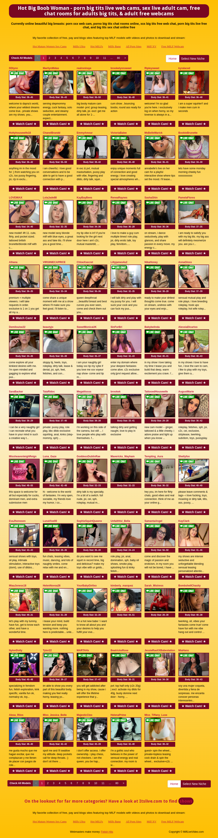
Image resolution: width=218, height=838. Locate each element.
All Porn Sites (133, 46)
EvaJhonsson (17, 521)
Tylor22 (47, 650)
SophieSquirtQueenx (89, 521)
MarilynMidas (51, 68)
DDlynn (13, 68)
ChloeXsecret (85, 262)
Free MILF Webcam (172, 46)
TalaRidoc (49, 391)
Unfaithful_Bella (120, 521)
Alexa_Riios (16, 715)
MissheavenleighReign (22, 456)
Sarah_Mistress (154, 585)
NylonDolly (15, 650)
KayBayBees (84, 197)
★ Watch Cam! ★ (24, 124)
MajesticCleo (84, 715)
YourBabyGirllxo (87, 585)
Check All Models (21, 57)
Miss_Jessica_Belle (55, 715)
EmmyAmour (85, 132)
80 (118, 57)
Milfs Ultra (79, 46)
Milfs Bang (114, 46)
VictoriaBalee (118, 132)
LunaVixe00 (50, 521)
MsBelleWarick (153, 132)
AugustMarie (186, 391)
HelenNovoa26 (51, 585)
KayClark (183, 521)
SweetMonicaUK (86, 327)
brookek (115, 391)
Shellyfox (184, 456)
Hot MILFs (96, 46)
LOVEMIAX (15, 197)
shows (185, 801)
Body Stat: (24, 97)
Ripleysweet (152, 68)
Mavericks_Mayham (122, 456)
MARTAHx (83, 650)
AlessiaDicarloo (188, 327)
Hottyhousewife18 (20, 132)
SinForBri (116, 327)
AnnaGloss (185, 262)
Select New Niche (194, 58)
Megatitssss (84, 391)
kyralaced (184, 68)
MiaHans (183, 650)
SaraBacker (16, 391)
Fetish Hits (107, 831)
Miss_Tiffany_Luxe (156, 715)
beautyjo (48, 327)
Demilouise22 (17, 327)
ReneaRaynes (118, 197)
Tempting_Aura (154, 456)
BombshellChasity (189, 585)
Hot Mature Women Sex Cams (50, 46)
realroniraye (84, 68)
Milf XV (151, 46)
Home (172, 58)
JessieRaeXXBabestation (160, 650)
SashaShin (151, 197)
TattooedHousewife (156, 391)
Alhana (13, 262)
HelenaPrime (118, 715)
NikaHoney (151, 262)
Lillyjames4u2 (118, 262)
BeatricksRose (119, 650)
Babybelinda (152, 327)
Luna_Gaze (49, 456)
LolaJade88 (50, 197)
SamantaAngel (153, 521)
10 (97, 57)
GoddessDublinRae (88, 456)
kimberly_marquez (121, 585)
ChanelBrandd (51, 132)
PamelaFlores (186, 197)
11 (104, 57)
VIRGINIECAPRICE (54, 262)
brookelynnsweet (120, 68)
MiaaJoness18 (17, 585)
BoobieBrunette (188, 132)
